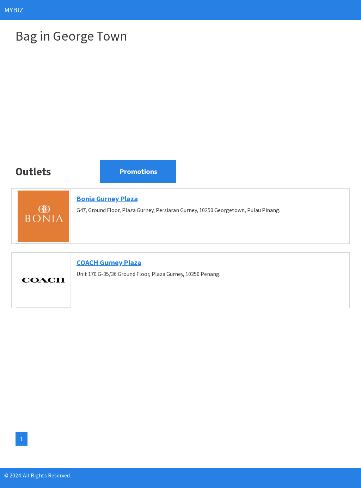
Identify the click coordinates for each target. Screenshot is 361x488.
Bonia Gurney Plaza (107, 198)
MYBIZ (13, 9)
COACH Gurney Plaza (109, 262)
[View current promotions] (138, 171)
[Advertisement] (185, 102)
